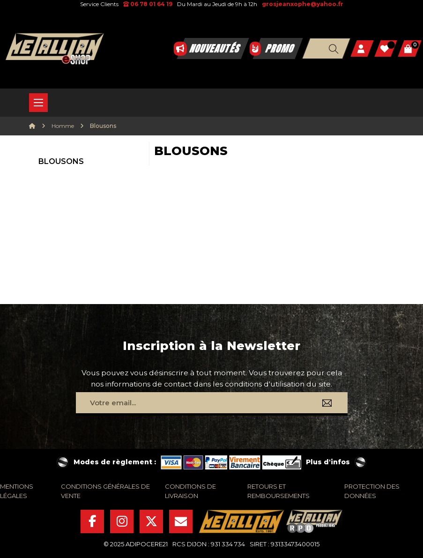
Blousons (61, 161)
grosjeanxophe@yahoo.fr (302, 3)
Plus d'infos (328, 462)
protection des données (372, 491)
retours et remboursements (278, 491)
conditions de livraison (190, 491)
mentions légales (16, 491)
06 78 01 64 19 (147, 3)
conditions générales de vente (105, 491)
